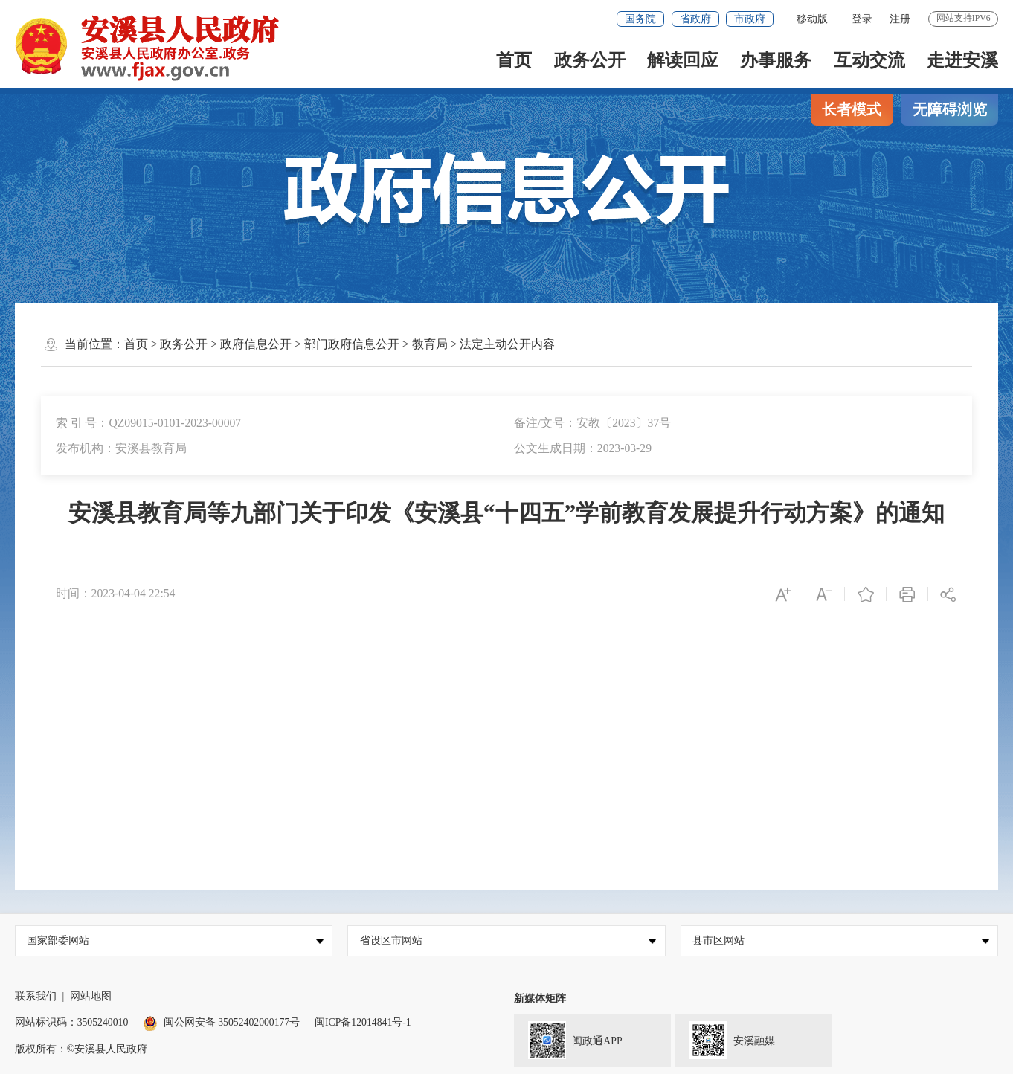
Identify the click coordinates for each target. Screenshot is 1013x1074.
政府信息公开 (256, 344)
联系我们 (36, 996)
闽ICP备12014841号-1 (363, 1022)
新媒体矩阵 (540, 998)
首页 (514, 60)
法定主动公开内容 (507, 344)
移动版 (812, 19)
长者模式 (851, 110)
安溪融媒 (725, 1038)
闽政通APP (568, 1038)
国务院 (640, 19)
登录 (862, 19)
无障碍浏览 (950, 110)
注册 (900, 19)
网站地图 (91, 996)
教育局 (430, 344)
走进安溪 (962, 60)
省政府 (695, 19)
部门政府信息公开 (351, 344)
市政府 (749, 19)
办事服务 (775, 60)
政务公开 (590, 60)
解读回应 (682, 60)
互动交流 (869, 60)
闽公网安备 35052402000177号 (221, 1022)
